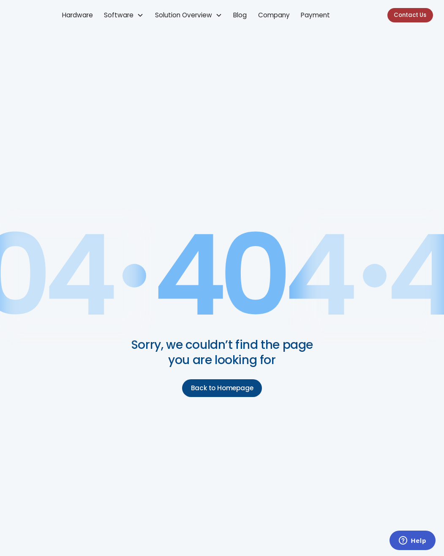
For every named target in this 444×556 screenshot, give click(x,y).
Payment (315, 15)
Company (274, 15)
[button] (124, 15)
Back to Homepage (222, 387)
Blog (240, 15)
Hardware (77, 15)
